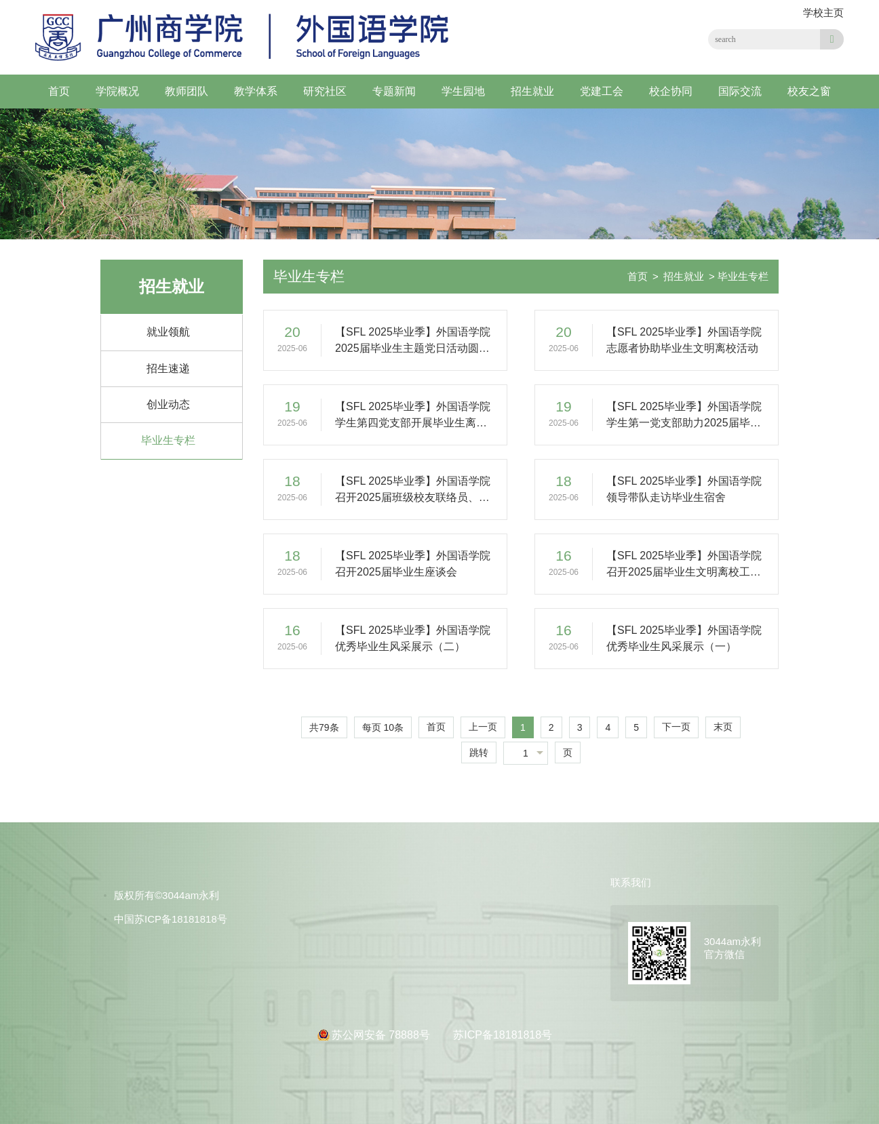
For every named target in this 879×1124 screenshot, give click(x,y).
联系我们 (630, 882)
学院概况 (117, 91)
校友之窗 (809, 91)
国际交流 (740, 91)
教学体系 (255, 91)
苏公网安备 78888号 (382, 1035)
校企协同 (670, 91)
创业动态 (168, 404)
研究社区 (325, 91)
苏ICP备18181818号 (502, 1035)
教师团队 (186, 91)
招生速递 (168, 368)
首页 (59, 91)
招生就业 (532, 91)
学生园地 (463, 91)
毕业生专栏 (168, 440)
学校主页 (823, 12)
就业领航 (168, 332)
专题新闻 (394, 91)
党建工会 (601, 91)
